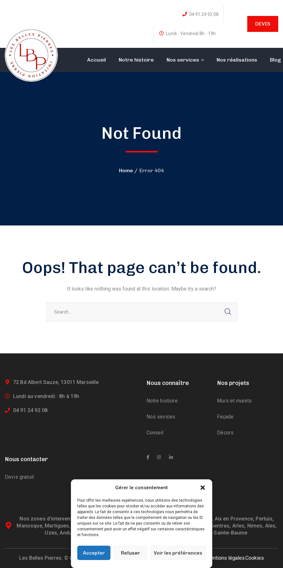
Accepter (94, 553)
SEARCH (227, 312)
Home (126, 170)
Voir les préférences (178, 553)
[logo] (31, 55)
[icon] (147, 457)
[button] (202, 487)
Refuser (130, 553)
